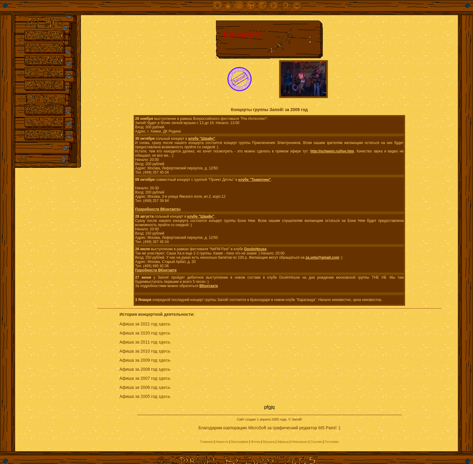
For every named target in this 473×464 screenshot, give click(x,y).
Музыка (269, 441)
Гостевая (332, 441)
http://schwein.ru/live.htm (332, 151)
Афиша (283, 441)
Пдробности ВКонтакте (156, 270)
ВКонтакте (208, 286)
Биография (239, 441)
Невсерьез (299, 441)
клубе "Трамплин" (254, 180)
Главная (206, 441)
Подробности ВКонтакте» (158, 209)
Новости (222, 441)
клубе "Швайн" (201, 138)
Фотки (255, 441)
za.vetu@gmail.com (322, 257)
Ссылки (316, 441)
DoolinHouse (255, 249)
